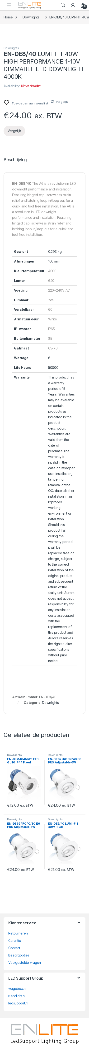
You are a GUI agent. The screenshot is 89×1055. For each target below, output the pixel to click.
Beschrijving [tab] (15, 160)
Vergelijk (62, 101)
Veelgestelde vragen (24, 962)
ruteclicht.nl (16, 996)
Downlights (31, 17)
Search (63, 5)
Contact (14, 948)
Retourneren (18, 933)
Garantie (14, 941)
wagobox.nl (17, 988)
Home (8, 17)
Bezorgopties (18, 955)
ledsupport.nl (18, 1003)
